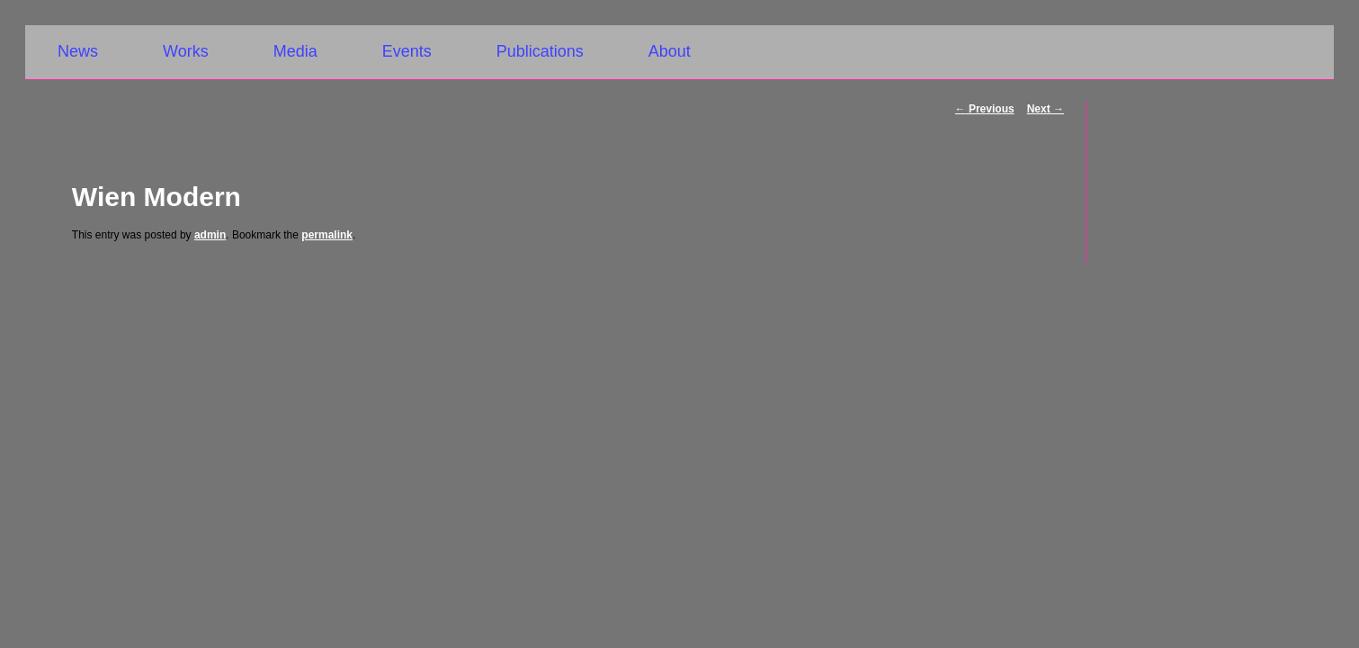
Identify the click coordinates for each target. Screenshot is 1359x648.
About (669, 51)
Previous (985, 109)
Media (295, 51)
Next (1045, 109)
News (78, 51)
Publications (540, 51)
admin (210, 235)
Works (186, 51)
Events (407, 51)
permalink (327, 235)
